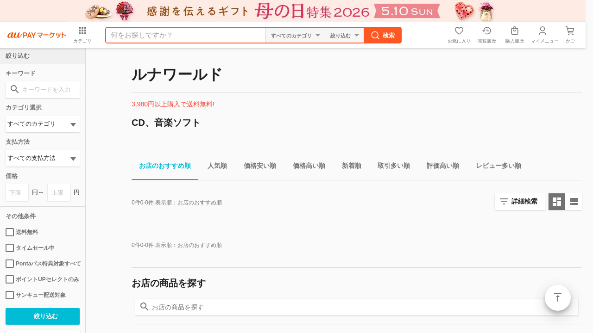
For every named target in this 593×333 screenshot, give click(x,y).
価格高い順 (305, 167)
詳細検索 (524, 201)
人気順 (213, 167)
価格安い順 (256, 167)
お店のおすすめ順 (161, 167)
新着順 (347, 167)
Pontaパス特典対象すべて (43, 263)
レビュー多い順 (494, 167)
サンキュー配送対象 (36, 295)
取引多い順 (390, 167)
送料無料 (22, 232)
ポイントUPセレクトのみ (42, 279)
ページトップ (558, 298)
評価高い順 (439, 167)
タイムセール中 (30, 248)
